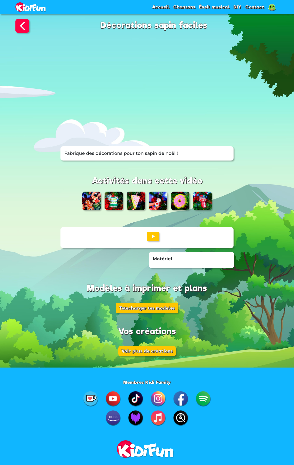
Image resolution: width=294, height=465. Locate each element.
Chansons (184, 7)
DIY (238, 7)
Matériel (162, 259)
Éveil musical (214, 7)
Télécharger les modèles (147, 308)
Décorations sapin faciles (154, 25)
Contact (254, 7)
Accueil (161, 7)
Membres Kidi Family (147, 382)
